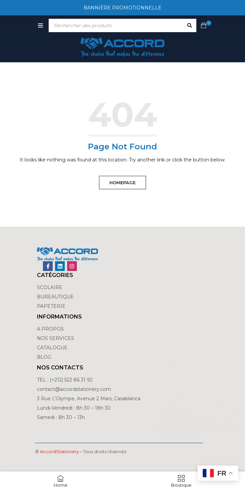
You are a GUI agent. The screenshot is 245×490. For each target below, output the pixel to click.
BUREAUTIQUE (55, 297)
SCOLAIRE (50, 287)
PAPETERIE (51, 306)
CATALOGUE (52, 348)
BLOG (44, 357)
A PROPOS (50, 329)
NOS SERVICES (55, 338)
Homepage (122, 182)
